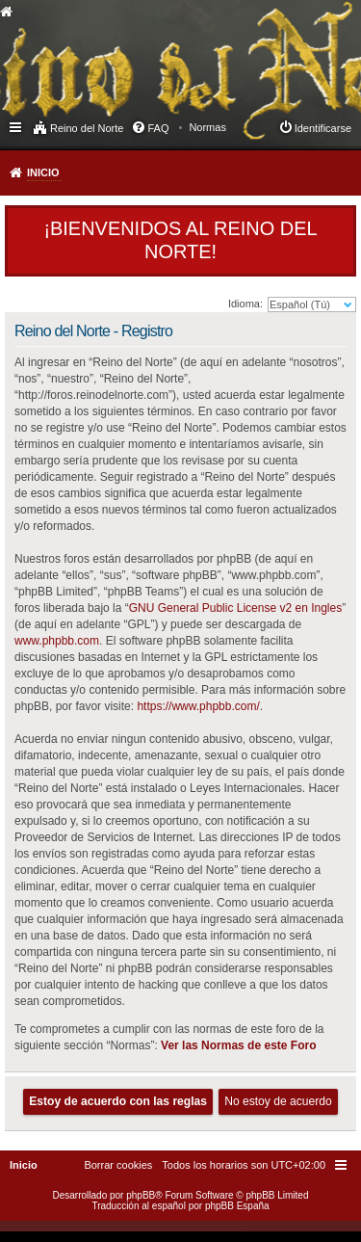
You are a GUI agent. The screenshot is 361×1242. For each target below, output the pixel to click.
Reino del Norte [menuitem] (86, 128)
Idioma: (245, 303)
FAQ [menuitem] (157, 128)
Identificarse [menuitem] (323, 128)
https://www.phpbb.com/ (198, 706)
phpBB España (237, 1206)
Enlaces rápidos (17, 126)
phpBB (140, 1195)
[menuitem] (207, 127)
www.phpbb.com (56, 640)
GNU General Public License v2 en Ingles (235, 608)
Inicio (43, 172)
